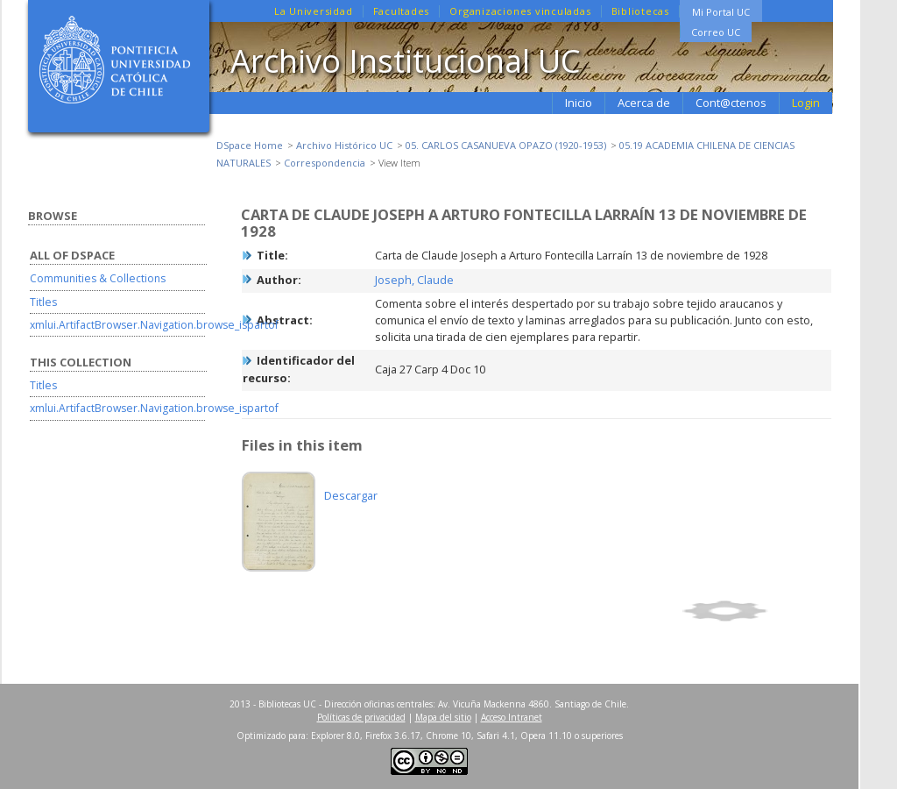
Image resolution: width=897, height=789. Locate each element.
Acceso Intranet (511, 717)
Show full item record (754, 611)
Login (806, 102)
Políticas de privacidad (361, 717)
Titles (43, 302)
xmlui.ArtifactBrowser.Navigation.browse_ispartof (154, 324)
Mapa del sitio (443, 717)
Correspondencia (324, 162)
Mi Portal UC (721, 11)
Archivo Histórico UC (344, 145)
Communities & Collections (98, 278)
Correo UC (715, 32)
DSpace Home (249, 145)
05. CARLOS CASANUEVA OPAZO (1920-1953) (506, 145)
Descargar (351, 495)
